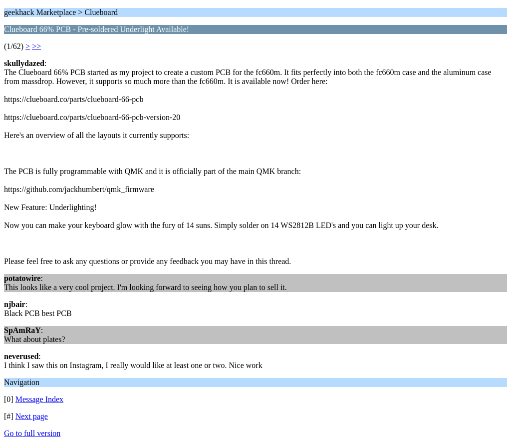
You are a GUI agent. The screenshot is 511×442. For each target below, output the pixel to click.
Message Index (39, 399)
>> (36, 46)
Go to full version (32, 433)
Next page (31, 416)
